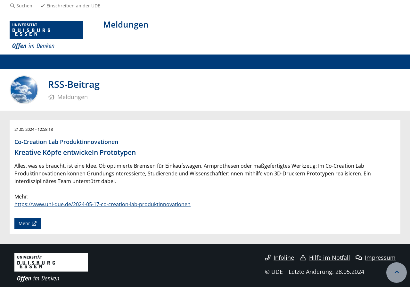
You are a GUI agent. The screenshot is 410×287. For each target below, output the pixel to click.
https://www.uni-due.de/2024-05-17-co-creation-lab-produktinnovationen (102, 204)
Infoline (279, 257)
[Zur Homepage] (46, 35)
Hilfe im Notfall (325, 257)
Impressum (376, 257)
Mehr (24, 223)
